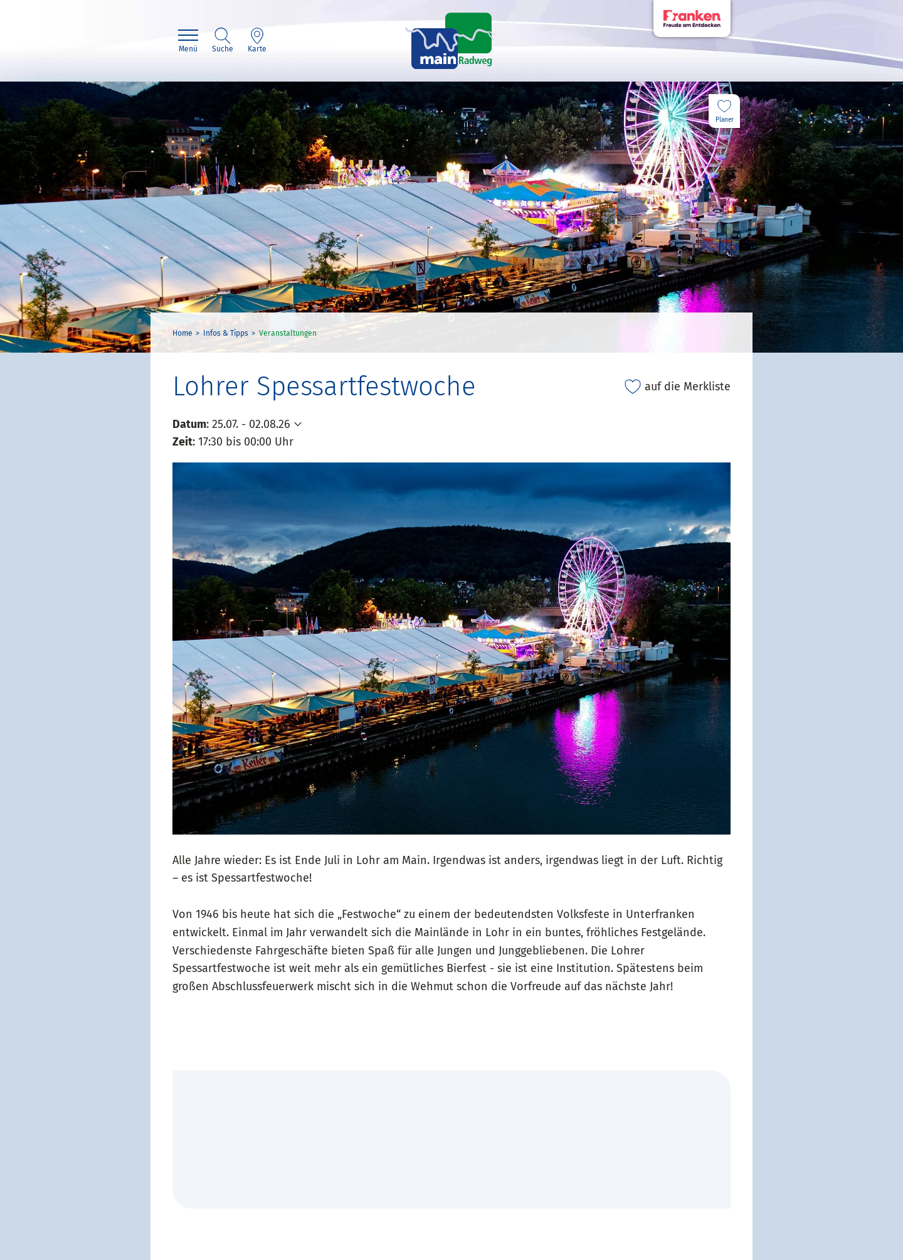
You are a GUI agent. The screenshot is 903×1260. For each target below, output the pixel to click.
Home (182, 333)
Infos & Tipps (225, 333)
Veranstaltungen (288, 333)
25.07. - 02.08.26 (251, 424)
